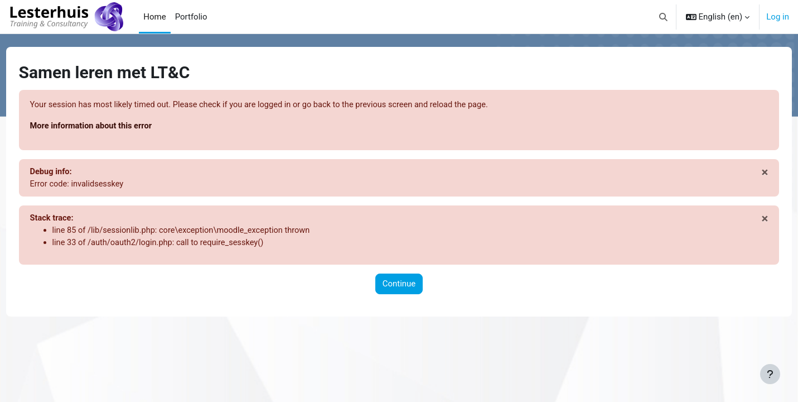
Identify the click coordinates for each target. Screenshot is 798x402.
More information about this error (113, 127)
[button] (663, 17)
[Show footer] (770, 374)
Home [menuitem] (154, 17)
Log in (777, 17)
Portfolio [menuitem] (191, 17)
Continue (399, 286)
